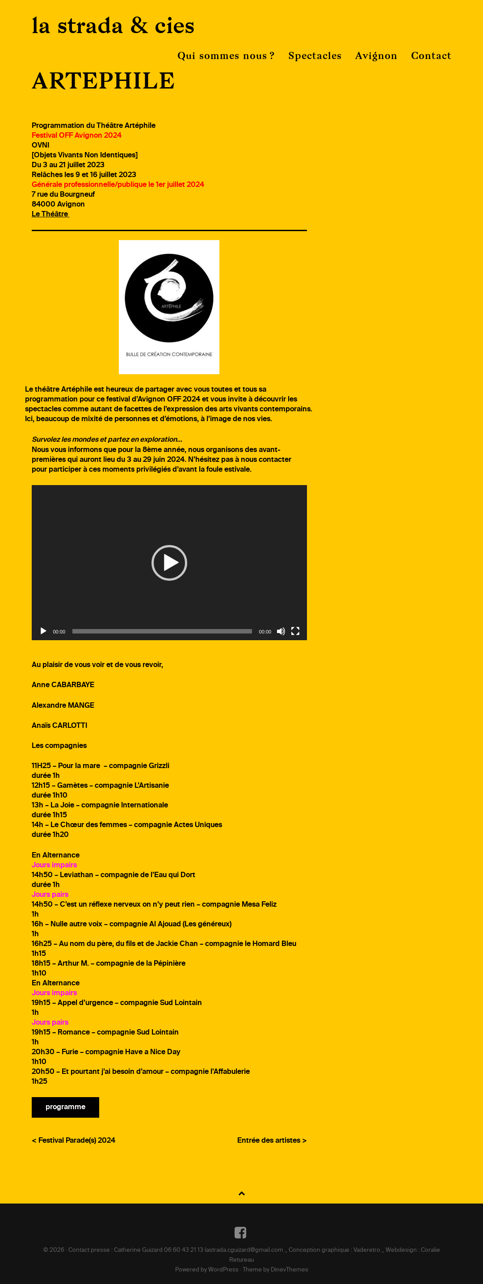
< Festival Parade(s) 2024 (73, 1141)
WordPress (223, 1270)
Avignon (376, 56)
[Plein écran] (295, 631)
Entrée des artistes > (272, 1141)
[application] (169, 562)
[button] (169, 563)
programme (65, 1107)
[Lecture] (43, 631)
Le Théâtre (51, 214)
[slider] (162, 631)
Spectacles (315, 56)
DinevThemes (289, 1270)
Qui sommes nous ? (226, 56)
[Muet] (281, 631)
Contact (431, 56)
